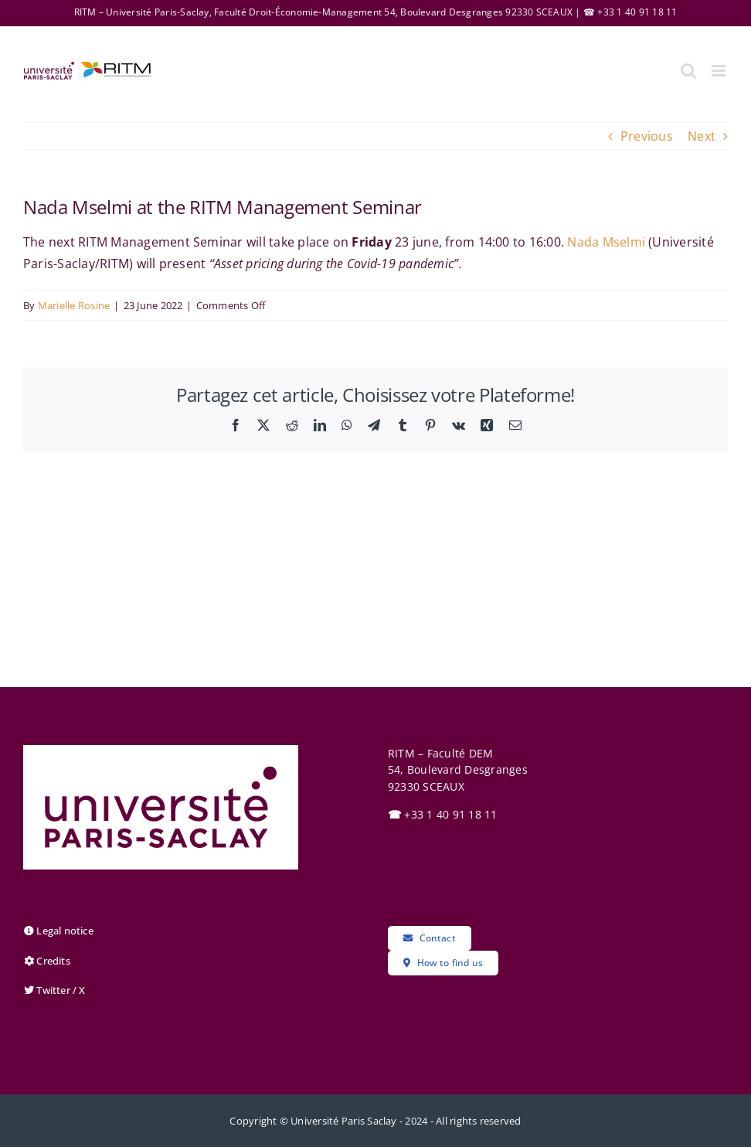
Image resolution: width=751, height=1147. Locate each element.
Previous (646, 136)
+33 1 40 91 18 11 (443, 814)
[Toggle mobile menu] (720, 71)
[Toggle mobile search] (688, 71)
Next (701, 136)
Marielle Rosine (74, 305)
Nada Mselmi (606, 241)
